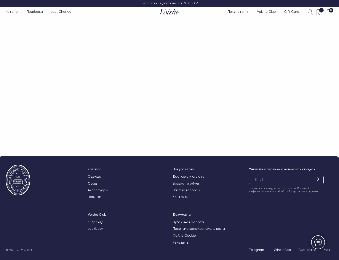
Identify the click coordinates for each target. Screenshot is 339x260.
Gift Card (291, 12)
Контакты (181, 197)
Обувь (92, 183)
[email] (286, 180)
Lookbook (96, 229)
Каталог (12, 12)
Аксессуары (98, 190)
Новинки (94, 197)
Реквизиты (181, 242)
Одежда (94, 177)
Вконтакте (307, 250)
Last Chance (61, 12)
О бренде (96, 222)
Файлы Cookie (184, 236)
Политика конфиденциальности (199, 229)
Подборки (35, 12)
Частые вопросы (186, 190)
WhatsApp (282, 250)
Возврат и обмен (186, 183)
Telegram (256, 250)
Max (327, 250)
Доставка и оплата (189, 177)
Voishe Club (266, 12)
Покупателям (238, 12)
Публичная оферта (188, 222)
